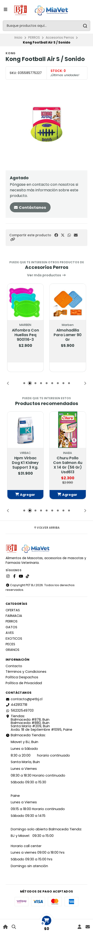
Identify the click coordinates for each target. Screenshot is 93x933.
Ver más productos (46, 275)
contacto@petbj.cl (24, 699)
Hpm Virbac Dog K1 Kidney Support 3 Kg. (25, 463)
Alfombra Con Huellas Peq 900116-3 (25, 335)
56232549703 (20, 710)
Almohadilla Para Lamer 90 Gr (68, 335)
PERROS (34, 37)
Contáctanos (30, 207)
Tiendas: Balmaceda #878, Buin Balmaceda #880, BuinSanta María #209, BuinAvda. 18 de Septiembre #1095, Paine (39, 722)
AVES (10, 632)
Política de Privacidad (24, 683)
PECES (10, 644)
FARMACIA (14, 615)
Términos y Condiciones (26, 671)
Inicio (18, 37)
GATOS (11, 627)
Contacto (14, 666)
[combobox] (46, 25)
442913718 (16, 704)
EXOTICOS (14, 638)
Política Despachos (22, 677)
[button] (12, 239)
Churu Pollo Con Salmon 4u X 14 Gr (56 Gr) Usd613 (67, 465)
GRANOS (12, 649)
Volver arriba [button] (46, 527)
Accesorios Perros (60, 37)
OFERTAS (13, 610)
